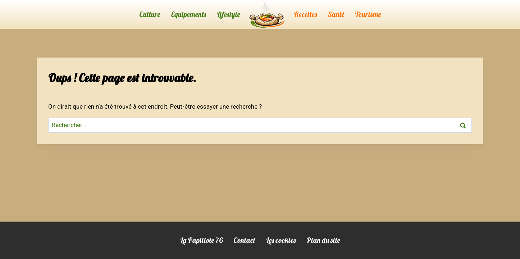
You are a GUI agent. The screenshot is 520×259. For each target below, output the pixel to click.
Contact (244, 240)
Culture (149, 14)
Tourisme (368, 14)
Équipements (188, 14)
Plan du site (323, 240)
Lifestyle (228, 14)
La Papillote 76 (201, 240)
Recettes (305, 14)
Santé (336, 14)
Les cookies (281, 240)
